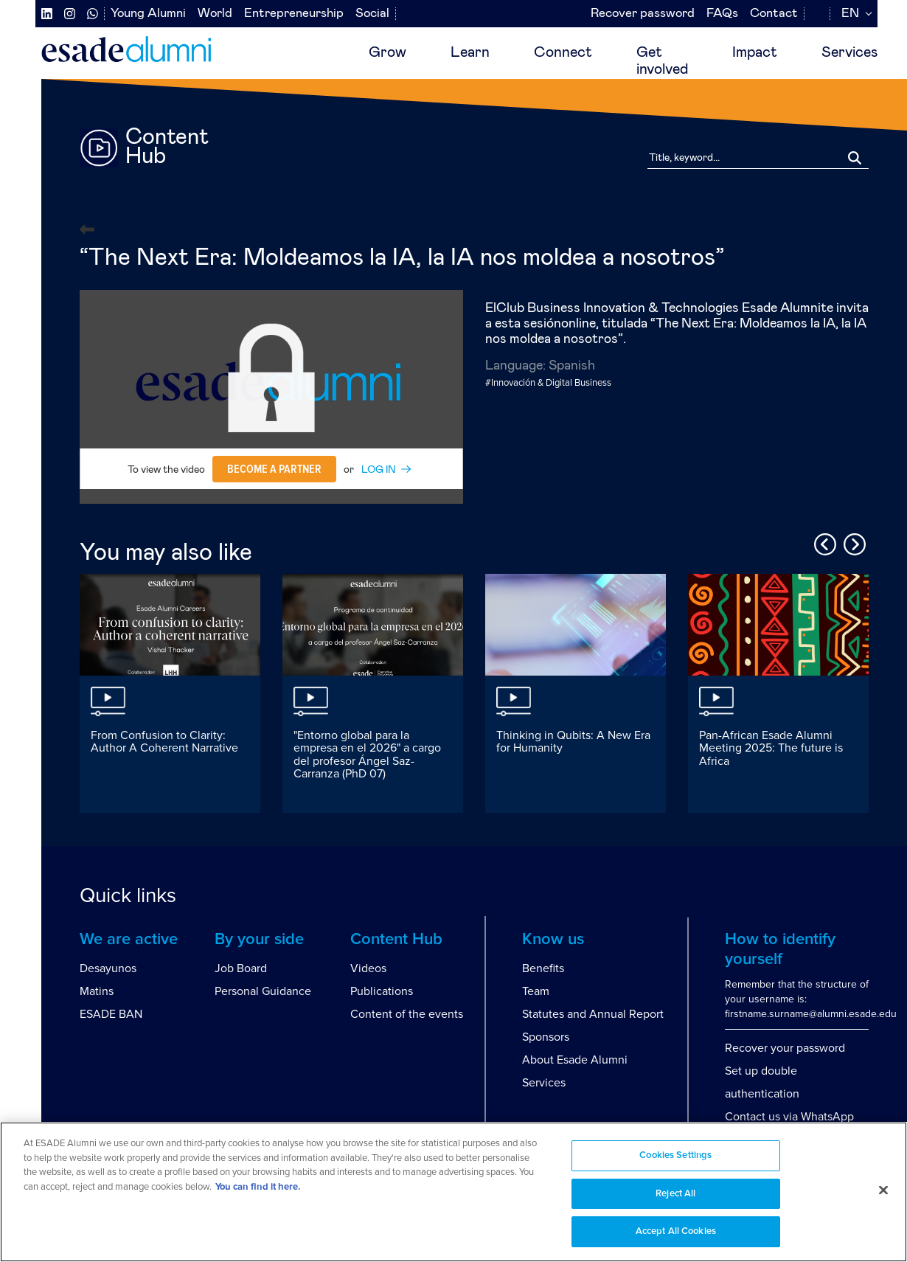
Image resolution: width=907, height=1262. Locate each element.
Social (372, 13)
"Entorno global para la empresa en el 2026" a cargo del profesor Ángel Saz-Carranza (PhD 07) (367, 755)
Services (849, 52)
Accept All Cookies (676, 1231)
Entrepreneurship (294, 13)
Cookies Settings (675, 1155)
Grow (387, 52)
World (215, 13)
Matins (97, 991)
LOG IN (378, 470)
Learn (470, 52)
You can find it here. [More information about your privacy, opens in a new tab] (257, 1187)
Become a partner (274, 469)
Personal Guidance (263, 991)
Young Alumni (148, 13)
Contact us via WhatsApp (789, 1116)
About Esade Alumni (575, 1060)
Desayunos (108, 968)
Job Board (241, 968)
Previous (823, 542)
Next (852, 542)
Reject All (675, 1194)
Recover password (643, 13)
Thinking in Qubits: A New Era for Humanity (573, 742)
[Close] (883, 1190)
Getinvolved (662, 61)
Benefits (543, 968)
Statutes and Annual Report (593, 1014)
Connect (563, 52)
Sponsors (545, 1037)
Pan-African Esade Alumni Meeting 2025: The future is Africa (771, 748)
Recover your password (785, 1048)
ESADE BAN (111, 1014)
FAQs (722, 13)
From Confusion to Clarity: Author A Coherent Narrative (164, 742)
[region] (453, 1192)
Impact (754, 52)
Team (535, 991)
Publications (381, 991)
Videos (368, 968)
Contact (774, 13)
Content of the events (406, 1014)
